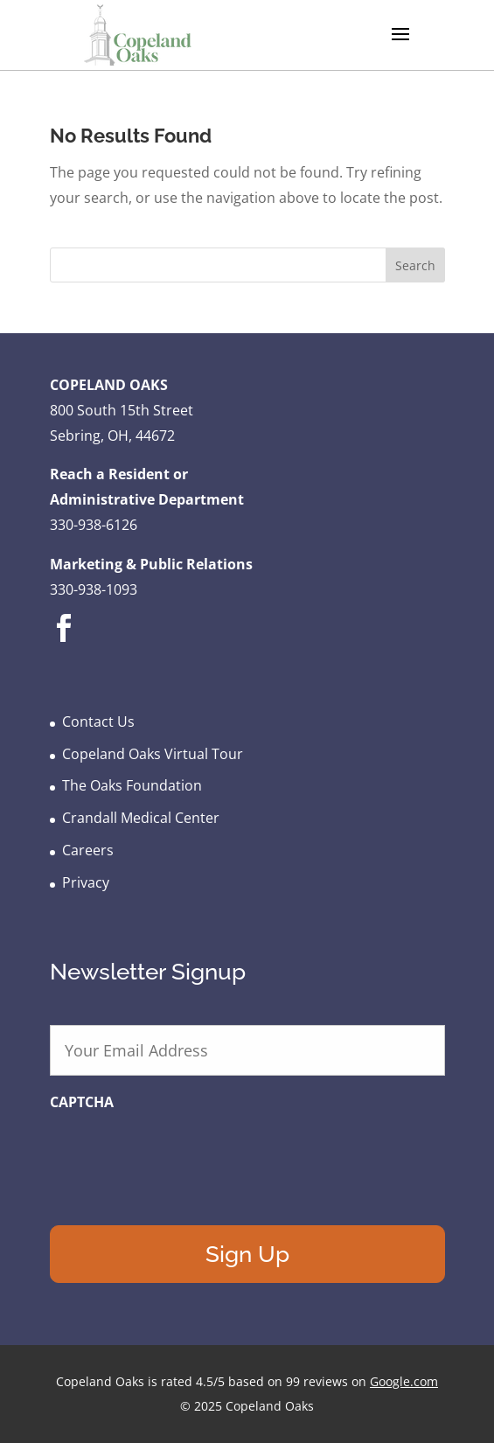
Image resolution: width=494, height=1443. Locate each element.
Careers (88, 850)
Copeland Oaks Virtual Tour (152, 753)
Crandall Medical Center (140, 817)
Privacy (85, 882)
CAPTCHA (82, 1102)
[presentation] (183, 1156)
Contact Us (98, 721)
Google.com (404, 1381)
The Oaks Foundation (132, 785)
